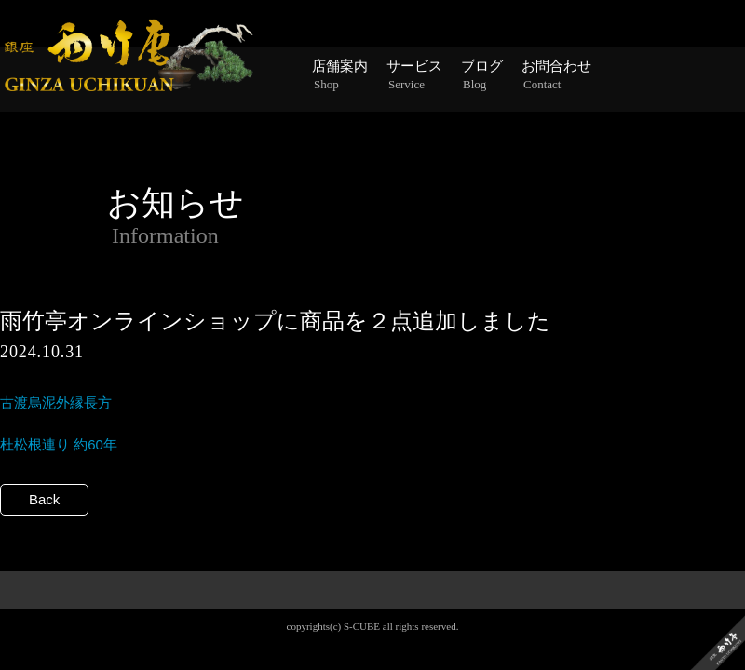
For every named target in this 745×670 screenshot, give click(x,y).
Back (44, 499)
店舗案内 (340, 75)
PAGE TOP (373, 620)
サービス (414, 75)
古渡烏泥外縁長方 (56, 402)
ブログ (482, 75)
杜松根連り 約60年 (58, 444)
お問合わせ (556, 75)
